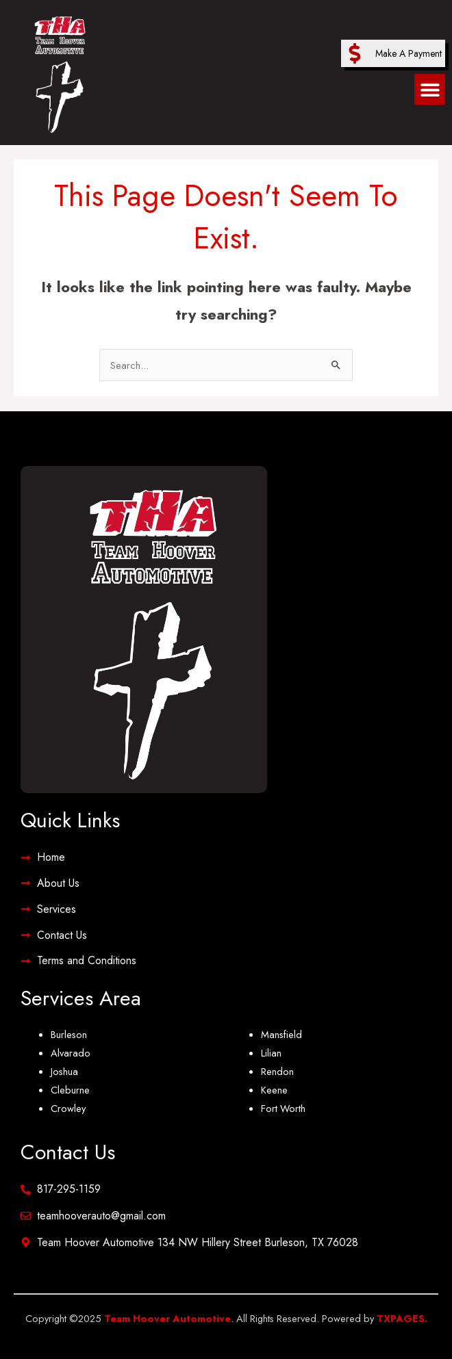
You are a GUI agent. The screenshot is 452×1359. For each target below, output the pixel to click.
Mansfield (281, 1034)
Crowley (68, 1108)
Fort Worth (283, 1108)
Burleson (69, 1034)
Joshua (64, 1071)
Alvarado (70, 1053)
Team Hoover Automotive (167, 1318)
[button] (429, 89)
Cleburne (70, 1090)
